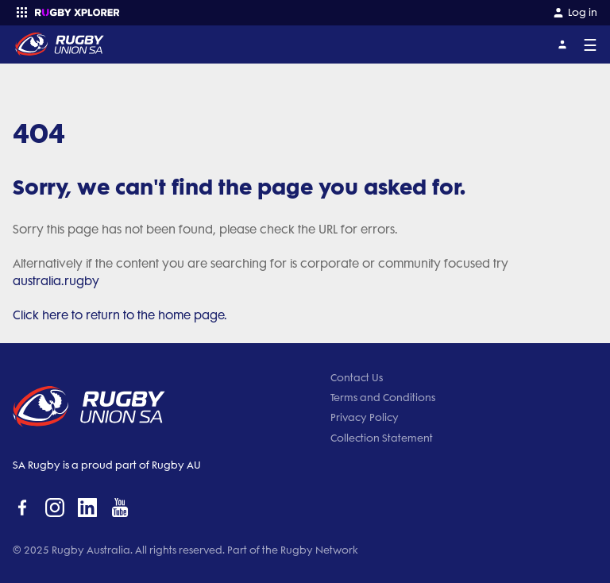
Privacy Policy (364, 417)
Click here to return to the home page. (120, 315)
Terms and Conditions (382, 397)
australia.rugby (56, 281)
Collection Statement (381, 438)
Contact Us (356, 378)
